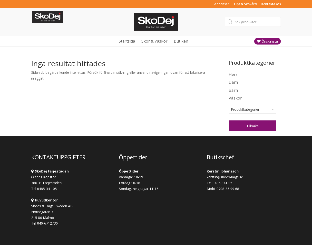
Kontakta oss (271, 4)
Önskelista (267, 41)
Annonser (221, 4)
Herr (233, 74)
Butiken (181, 41)
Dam (233, 82)
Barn (233, 90)
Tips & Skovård (245, 4)
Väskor (235, 98)
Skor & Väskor (154, 41)
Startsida (127, 41)
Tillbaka (252, 125)
